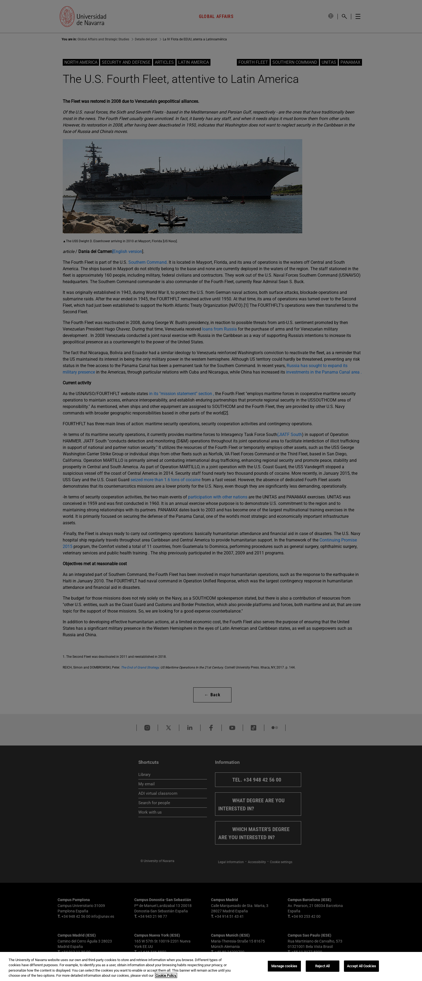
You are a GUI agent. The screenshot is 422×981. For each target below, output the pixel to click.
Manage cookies (284, 966)
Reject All (322, 966)
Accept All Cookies (361, 966)
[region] (211, 966)
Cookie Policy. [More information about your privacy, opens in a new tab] (166, 975)
